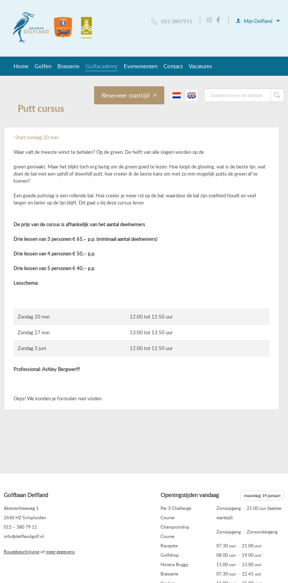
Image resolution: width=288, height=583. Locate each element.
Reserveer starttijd (129, 95)
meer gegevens (60, 551)
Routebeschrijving (21, 551)
